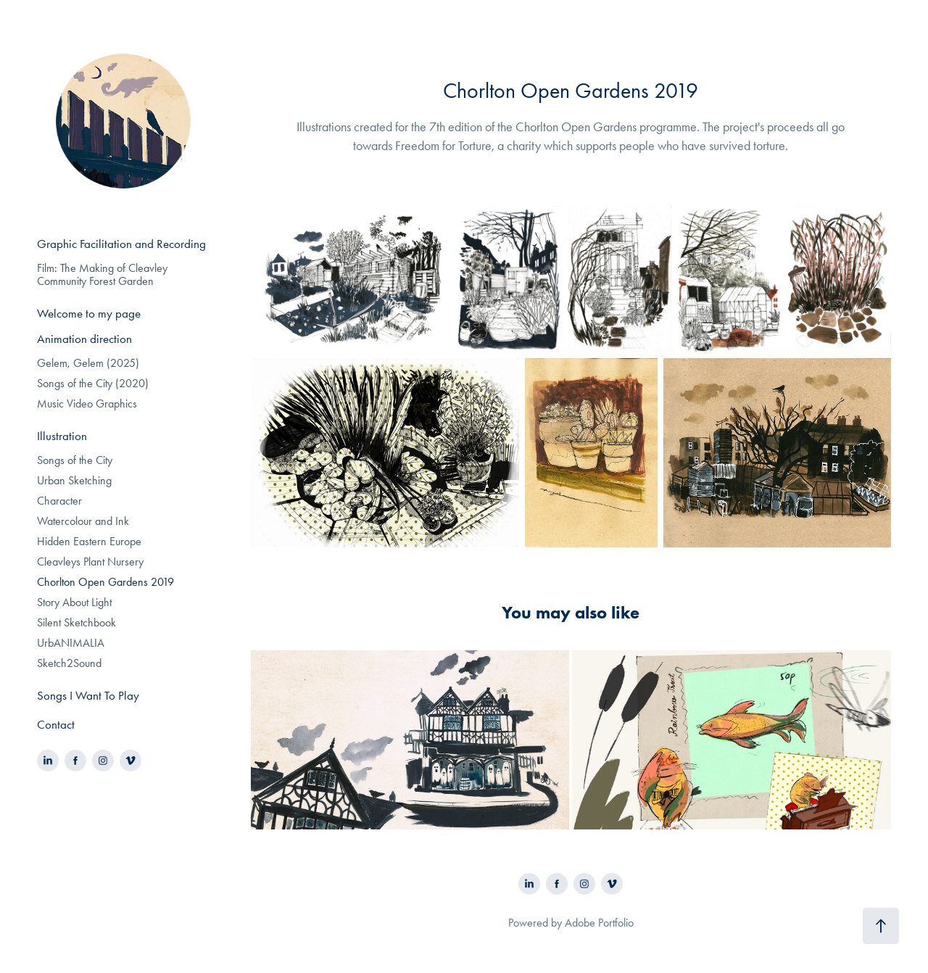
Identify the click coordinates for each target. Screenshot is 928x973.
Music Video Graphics (87, 403)
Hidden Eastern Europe (89, 541)
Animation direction (84, 338)
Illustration (62, 435)
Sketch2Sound (69, 663)
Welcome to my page (89, 313)
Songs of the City (74, 460)
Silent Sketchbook (76, 622)
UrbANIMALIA (70, 643)
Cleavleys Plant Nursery (90, 561)
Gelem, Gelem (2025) (88, 363)
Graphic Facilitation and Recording (121, 243)
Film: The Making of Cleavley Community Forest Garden (102, 274)
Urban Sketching (74, 480)
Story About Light (74, 602)
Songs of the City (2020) (93, 383)
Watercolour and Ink (83, 521)
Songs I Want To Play (88, 695)
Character (59, 501)
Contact (56, 724)
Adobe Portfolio (599, 922)
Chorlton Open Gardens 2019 (105, 582)
